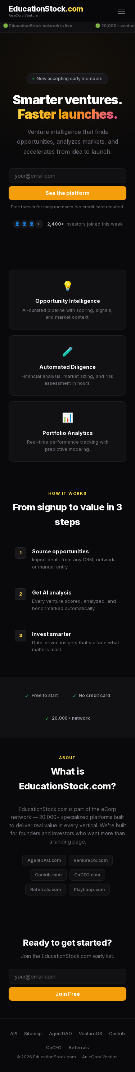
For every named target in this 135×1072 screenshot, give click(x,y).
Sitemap (33, 1033)
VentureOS (90, 1033)
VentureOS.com (90, 860)
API (13, 1033)
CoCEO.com (87, 874)
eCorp (95, 1056)
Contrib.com (48, 874)
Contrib (117, 1033)
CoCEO (54, 1047)
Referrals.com (45, 889)
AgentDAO (60, 1033)
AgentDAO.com (44, 860)
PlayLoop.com (89, 889)
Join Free (67, 994)
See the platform (67, 193)
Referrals (79, 1047)
